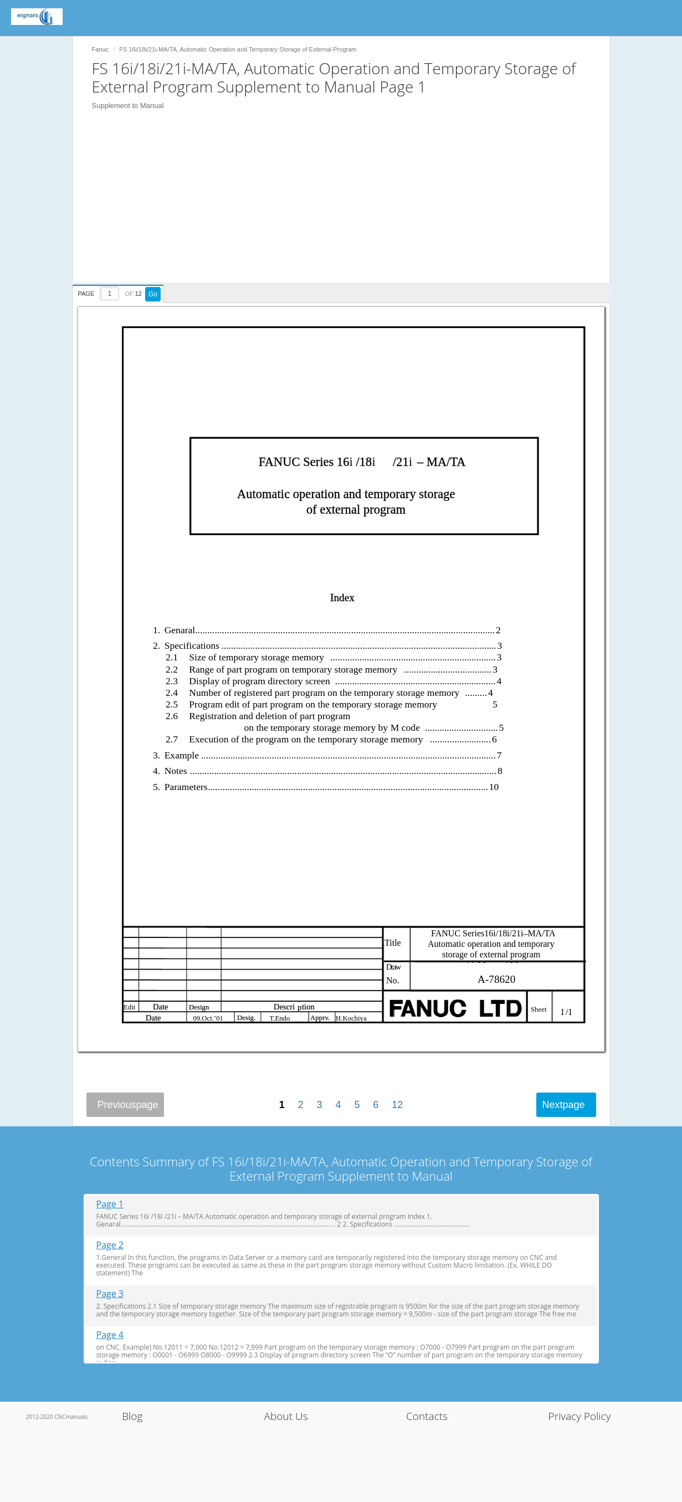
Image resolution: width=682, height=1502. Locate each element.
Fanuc (100, 49)
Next (563, 1104)
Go (152, 294)
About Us (286, 1416)
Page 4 (110, 1335)
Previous (128, 1104)
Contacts (427, 1416)
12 (397, 1104)
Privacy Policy (579, 1416)
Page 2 (110, 1245)
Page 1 (110, 1204)
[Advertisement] (347, 205)
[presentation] (119, 292)
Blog (132, 1416)
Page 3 (110, 1294)
